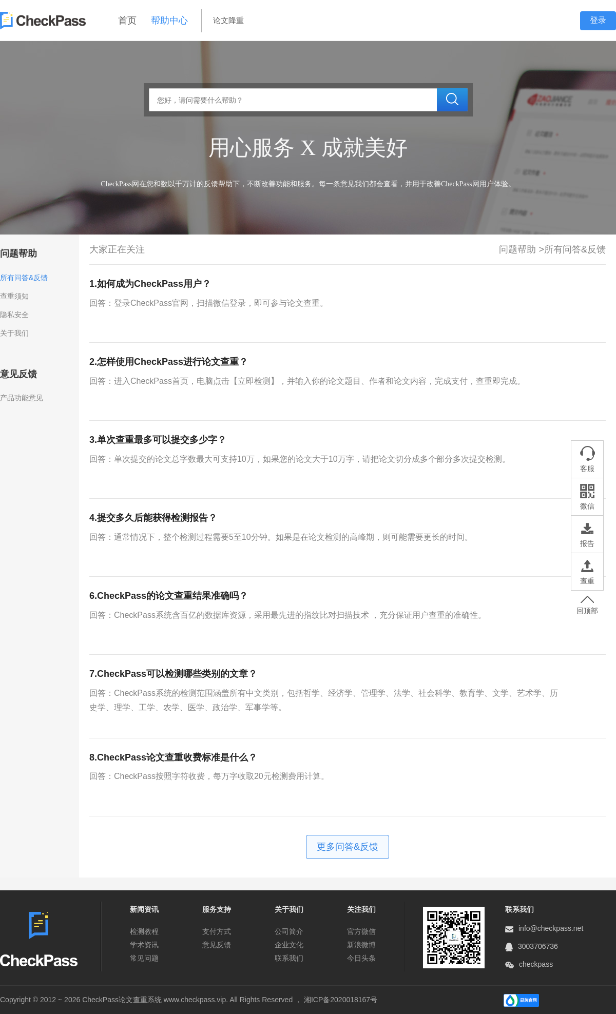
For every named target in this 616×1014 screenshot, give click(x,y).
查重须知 (14, 296)
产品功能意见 (21, 398)
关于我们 (14, 333)
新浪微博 (361, 945)
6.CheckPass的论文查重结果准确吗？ (168, 596)
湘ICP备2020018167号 (340, 1000)
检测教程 (144, 931)
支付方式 (216, 931)
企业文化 (289, 945)
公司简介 (289, 931)
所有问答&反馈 (24, 278)
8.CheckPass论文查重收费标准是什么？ (173, 757)
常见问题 (144, 958)
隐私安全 (14, 314)
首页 (127, 20)
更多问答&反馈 (347, 847)
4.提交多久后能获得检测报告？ (153, 518)
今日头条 (361, 958)
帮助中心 (169, 20)
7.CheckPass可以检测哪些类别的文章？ (173, 674)
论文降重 (228, 20)
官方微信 (361, 931)
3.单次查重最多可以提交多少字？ (157, 440)
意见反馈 (216, 945)
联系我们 (289, 958)
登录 (598, 20)
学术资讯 (144, 945)
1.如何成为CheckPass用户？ (150, 284)
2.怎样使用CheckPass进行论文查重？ (168, 362)
